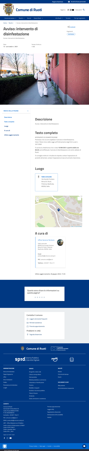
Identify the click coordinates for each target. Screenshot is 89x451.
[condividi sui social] (71, 27)
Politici (5, 382)
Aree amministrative (8, 372)
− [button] (37, 200)
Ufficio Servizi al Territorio (46, 240)
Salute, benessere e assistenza (37, 399)
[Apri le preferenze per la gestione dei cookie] (5, 446)
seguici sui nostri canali (8, 435)
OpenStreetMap (78, 226)
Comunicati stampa (63, 374)
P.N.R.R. (49, 417)
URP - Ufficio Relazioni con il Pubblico (13, 423)
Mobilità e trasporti (34, 388)
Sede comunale (46, 177)
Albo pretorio (61, 385)
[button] (77, 2)
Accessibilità (57, 446)
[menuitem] (57, 18)
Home (5, 23)
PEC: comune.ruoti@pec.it (10, 418)
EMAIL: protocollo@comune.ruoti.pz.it (13, 420)
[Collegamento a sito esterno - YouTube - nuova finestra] (73, 10)
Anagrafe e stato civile (35, 372)
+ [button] (37, 198)
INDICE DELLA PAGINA (11, 111)
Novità (11, 23)
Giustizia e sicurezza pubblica (37, 391)
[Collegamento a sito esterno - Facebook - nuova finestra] (68, 10)
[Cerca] (84, 10)
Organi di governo (8, 374)
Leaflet (72, 226)
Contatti (6, 404)
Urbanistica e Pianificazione (36, 382)
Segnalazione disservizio (54, 412)
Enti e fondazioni (7, 380)
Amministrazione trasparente (66, 388)
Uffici (4, 377)
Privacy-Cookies (33, 446)
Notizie (60, 372)
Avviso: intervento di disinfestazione (27, 23)
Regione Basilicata (57, 2)
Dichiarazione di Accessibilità (55, 415)
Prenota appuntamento (53, 407)
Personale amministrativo (10, 385)
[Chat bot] (84, 446)
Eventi (59, 377)
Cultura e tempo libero (35, 374)
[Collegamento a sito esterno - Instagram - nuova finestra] (70, 10)
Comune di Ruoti (29, 10)
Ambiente (31, 396)
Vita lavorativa (33, 377)
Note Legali (42, 446)
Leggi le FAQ (50, 409)
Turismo (31, 385)
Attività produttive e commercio (37, 380)
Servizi (31, 369)
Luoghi (5, 388)
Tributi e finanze (33, 393)
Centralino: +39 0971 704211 (11, 415)
